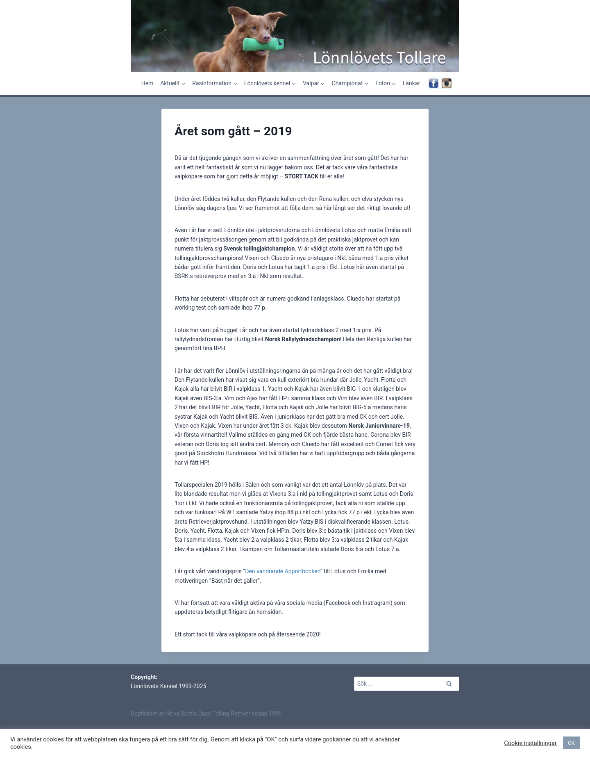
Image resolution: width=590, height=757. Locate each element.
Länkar (411, 83)
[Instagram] (446, 83)
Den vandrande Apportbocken (282, 571)
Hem (147, 83)
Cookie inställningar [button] (530, 743)
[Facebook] (433, 83)
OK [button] (571, 743)
